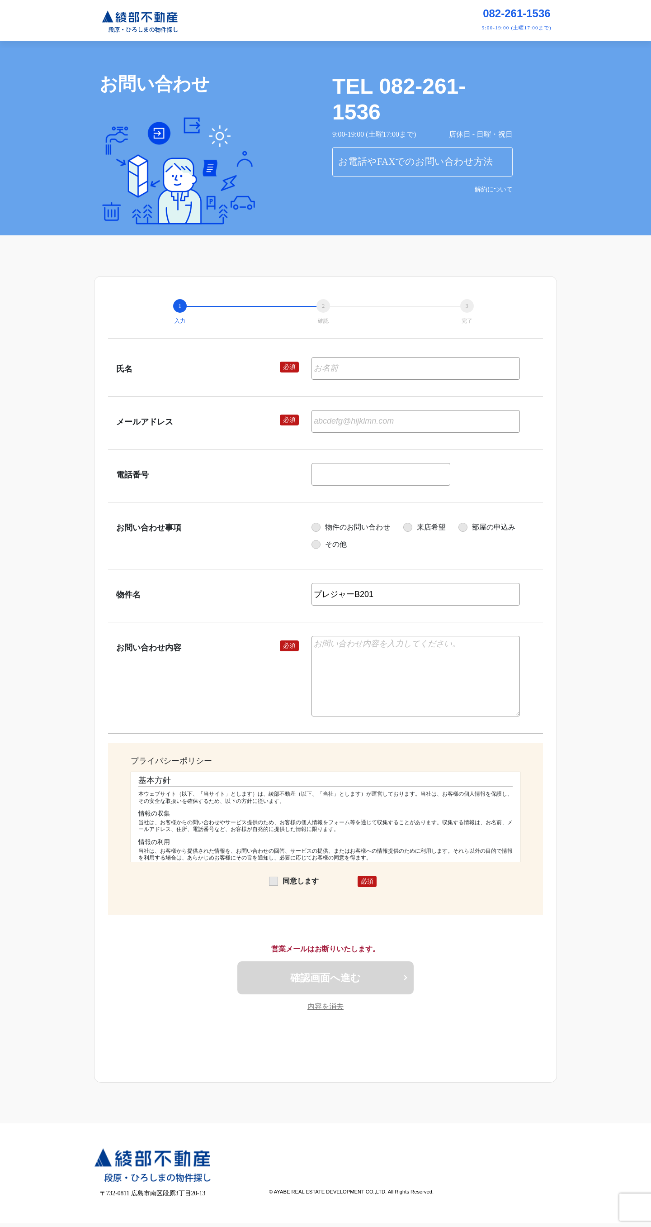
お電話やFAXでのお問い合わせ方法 (415, 161)
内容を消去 (325, 1009)
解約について (494, 189)
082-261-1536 (516, 13)
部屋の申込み (486, 527)
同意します (294, 881)
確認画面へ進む (325, 979)
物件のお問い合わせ (350, 527)
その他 (329, 544)
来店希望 (424, 527)
